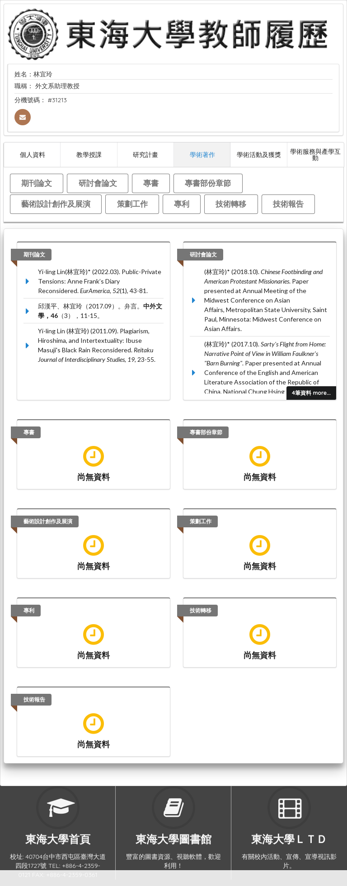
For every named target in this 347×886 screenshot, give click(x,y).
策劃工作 (132, 203)
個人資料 (32, 154)
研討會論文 (98, 183)
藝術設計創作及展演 (55, 203)
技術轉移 (231, 203)
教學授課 (89, 154)
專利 (181, 203)
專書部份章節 (208, 183)
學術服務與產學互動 (315, 154)
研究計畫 (145, 154)
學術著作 (202, 154)
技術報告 (288, 203)
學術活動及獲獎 (259, 154)
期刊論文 (36, 183)
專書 (151, 183)
